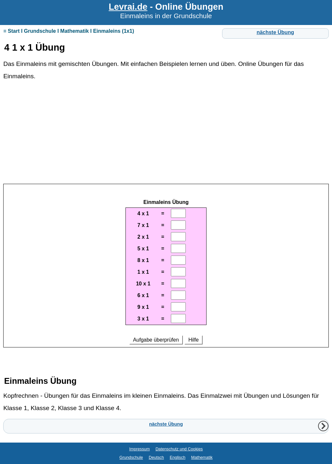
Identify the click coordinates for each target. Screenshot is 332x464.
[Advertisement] (166, 135)
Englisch (177, 457)
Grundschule (131, 457)
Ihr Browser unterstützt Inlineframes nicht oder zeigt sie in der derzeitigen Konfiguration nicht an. (166, 269)
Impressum (139, 448)
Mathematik (202, 457)
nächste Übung (275, 32)
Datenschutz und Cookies (179, 448)
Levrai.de (128, 7)
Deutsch (156, 457)
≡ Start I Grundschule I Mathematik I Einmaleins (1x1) (68, 31)
